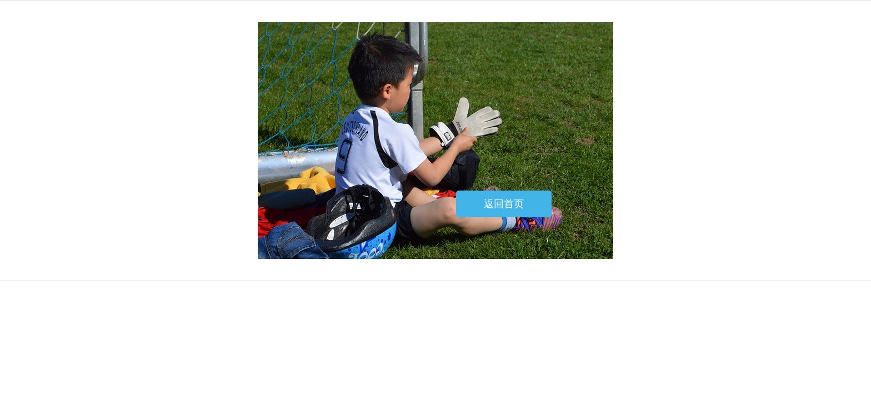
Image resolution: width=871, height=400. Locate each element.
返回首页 (504, 203)
